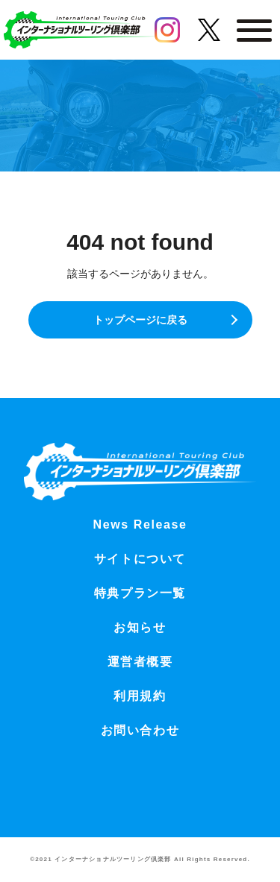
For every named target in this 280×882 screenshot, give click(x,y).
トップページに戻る (140, 320)
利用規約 (139, 696)
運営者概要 (140, 661)
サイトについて (140, 558)
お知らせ (139, 627)
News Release (140, 524)
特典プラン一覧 (140, 593)
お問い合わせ (140, 730)
